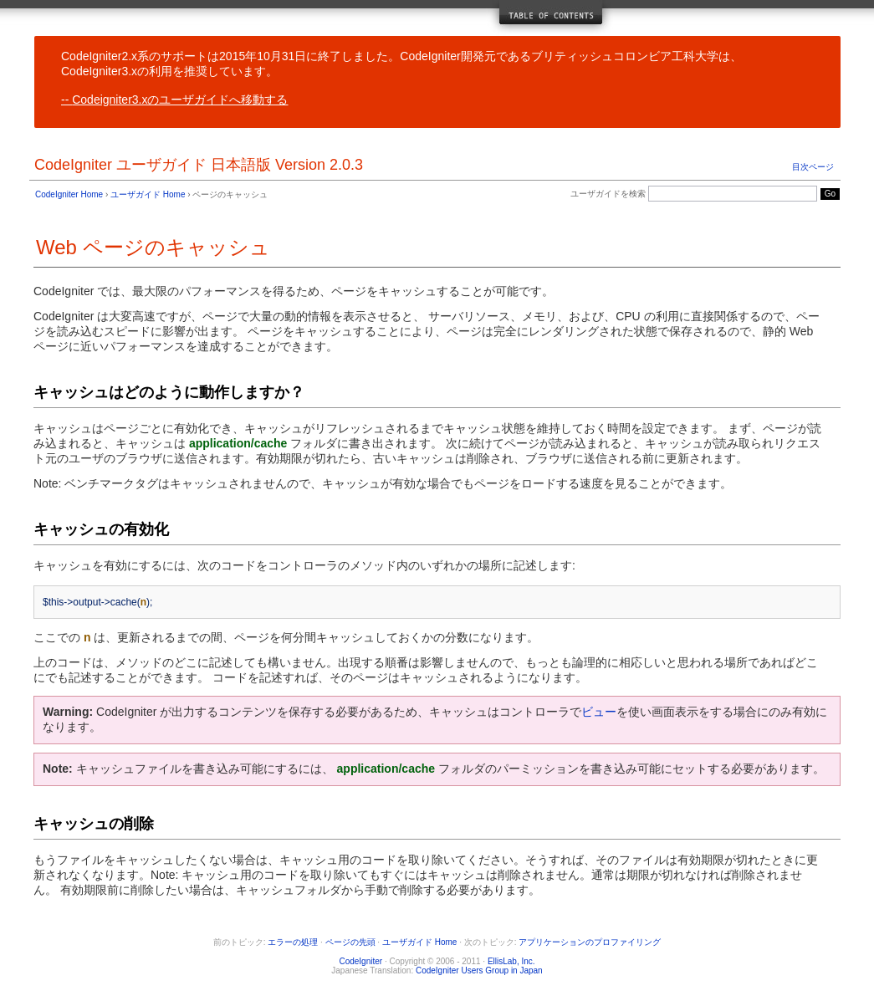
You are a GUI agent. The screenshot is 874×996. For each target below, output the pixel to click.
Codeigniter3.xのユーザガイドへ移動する (180, 99)
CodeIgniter (360, 961)
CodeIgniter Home (69, 194)
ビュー (598, 711)
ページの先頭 (350, 942)
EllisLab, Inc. (511, 961)
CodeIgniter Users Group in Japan (479, 970)
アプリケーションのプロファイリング (590, 942)
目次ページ (813, 166)
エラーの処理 (293, 942)
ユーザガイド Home (147, 194)
